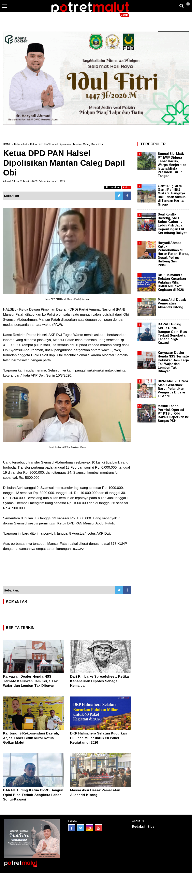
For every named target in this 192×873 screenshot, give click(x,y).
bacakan (113, 187)
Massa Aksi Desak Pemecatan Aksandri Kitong (172, 303)
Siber (151, 826)
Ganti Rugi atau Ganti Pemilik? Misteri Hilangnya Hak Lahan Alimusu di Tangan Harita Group (173, 195)
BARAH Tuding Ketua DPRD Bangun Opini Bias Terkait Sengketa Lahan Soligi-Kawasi (33, 794)
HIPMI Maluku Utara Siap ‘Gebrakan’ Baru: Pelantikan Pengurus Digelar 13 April (173, 388)
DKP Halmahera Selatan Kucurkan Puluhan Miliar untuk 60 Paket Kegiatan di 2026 (98, 737)
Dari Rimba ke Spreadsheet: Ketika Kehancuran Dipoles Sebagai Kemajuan (99, 681)
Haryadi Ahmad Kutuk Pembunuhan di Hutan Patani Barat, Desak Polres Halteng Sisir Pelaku (173, 254)
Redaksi (138, 826)
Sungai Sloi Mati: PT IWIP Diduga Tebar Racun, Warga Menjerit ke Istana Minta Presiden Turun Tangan (172, 165)
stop (126, 187)
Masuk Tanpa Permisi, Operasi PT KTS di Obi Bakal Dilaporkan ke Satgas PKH (173, 413)
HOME (7, 144)
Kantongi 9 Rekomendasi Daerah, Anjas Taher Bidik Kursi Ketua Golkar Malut (31, 737)
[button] (188, 2)
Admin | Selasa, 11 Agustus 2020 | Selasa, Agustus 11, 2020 (34, 181)
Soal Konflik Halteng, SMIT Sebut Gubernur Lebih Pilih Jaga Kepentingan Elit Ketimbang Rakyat (172, 224)
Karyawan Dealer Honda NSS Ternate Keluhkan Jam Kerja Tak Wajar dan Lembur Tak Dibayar (30, 681)
